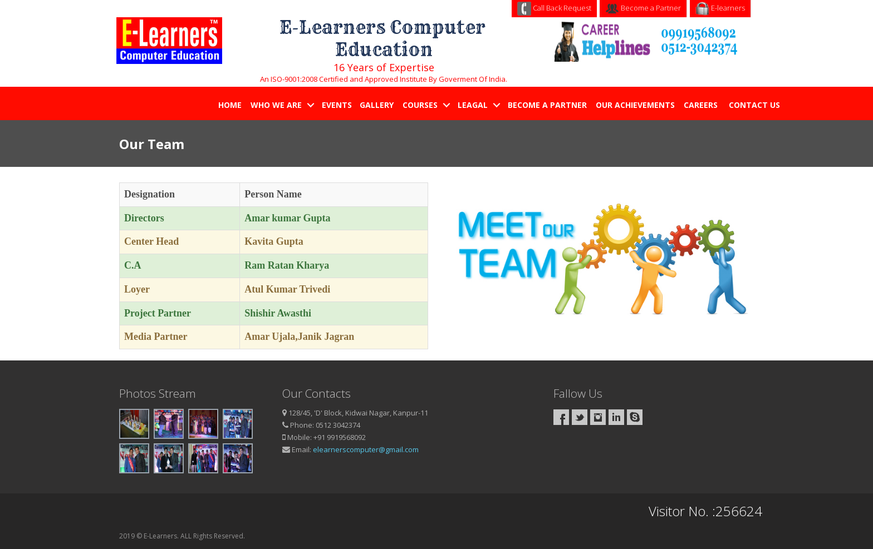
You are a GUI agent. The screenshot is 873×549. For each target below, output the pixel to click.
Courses (420, 105)
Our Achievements (635, 105)
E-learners (720, 8)
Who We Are (276, 105)
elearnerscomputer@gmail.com (366, 449)
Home (230, 105)
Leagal (473, 105)
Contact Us (755, 105)
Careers (702, 105)
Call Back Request (554, 8)
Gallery (377, 105)
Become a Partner (643, 8)
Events (337, 105)
